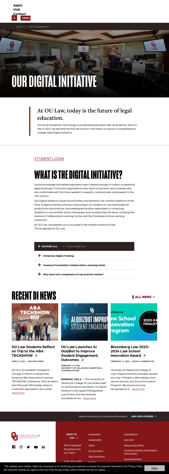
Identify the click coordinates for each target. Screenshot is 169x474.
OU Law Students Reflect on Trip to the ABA (34, 344)
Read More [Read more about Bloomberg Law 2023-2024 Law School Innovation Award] (139, 388)
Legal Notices (130, 435)
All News (144, 288)
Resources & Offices (134, 446)
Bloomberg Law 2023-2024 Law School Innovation (130, 346)
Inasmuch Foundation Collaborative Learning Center (72, 256)
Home (19, 18)
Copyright (128, 440)
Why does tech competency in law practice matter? (71, 265)
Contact (118, 7)
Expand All (50, 237)
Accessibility (93, 435)
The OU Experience (38, 18)
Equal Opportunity (133, 460)
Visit (104, 7)
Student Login (52, 150)
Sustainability (94, 440)
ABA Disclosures (96, 457)
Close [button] (154, 468)
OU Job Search (95, 451)
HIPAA (90, 446)
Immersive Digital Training (56, 247)
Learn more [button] (113, 470)
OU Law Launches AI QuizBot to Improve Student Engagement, (83, 349)
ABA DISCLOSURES (142, 417)
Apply (93, 7)
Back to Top (71, 437)
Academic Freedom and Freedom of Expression (136, 453)
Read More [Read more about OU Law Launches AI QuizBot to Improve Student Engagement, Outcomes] (90, 399)
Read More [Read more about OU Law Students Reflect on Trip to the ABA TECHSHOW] (19, 387)
